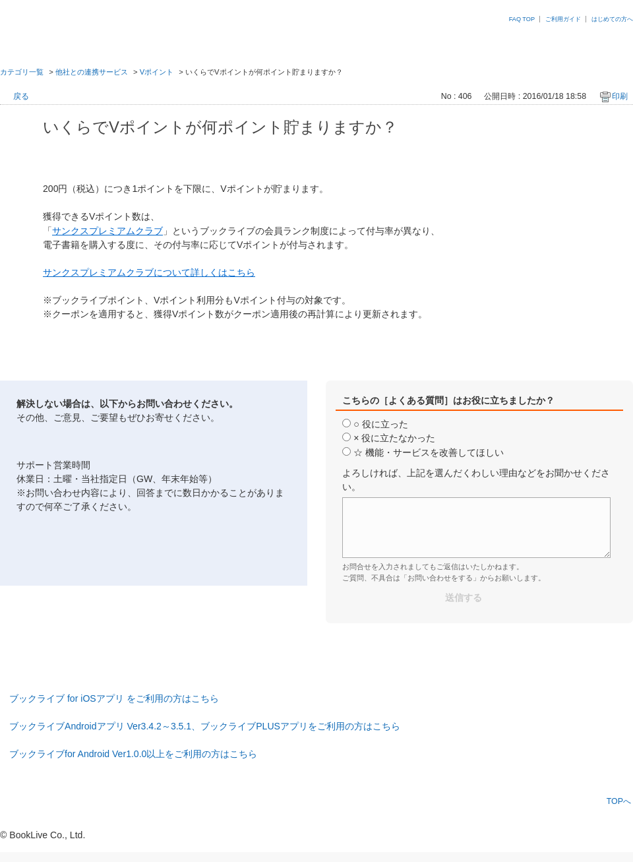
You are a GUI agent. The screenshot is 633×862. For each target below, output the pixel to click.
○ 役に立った (380, 424)
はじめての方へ (612, 19)
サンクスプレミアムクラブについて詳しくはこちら (149, 272)
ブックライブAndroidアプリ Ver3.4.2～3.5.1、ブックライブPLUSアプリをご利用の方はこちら (204, 726)
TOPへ (619, 801)
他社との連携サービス (91, 72)
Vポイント (157, 72)
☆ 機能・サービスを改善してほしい (428, 452)
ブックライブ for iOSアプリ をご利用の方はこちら (114, 698)
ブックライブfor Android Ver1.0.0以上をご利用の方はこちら (133, 754)
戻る (21, 96)
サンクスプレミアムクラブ (107, 231)
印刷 (620, 96)
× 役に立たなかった (394, 438)
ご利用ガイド (563, 19)
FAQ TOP (522, 19)
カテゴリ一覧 (22, 72)
